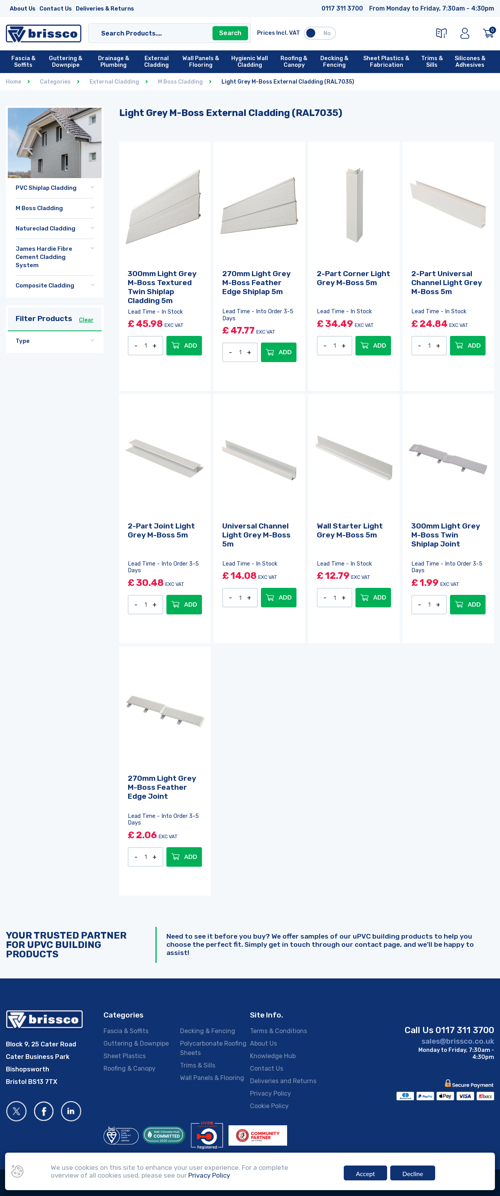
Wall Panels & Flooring (212, 1078)
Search (230, 33)
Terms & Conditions (278, 1031)
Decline (412, 1173)
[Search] (161, 33)
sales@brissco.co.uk (457, 1041)
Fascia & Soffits (126, 1031)
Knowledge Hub (273, 1056)
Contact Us (55, 8)
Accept (365, 1173)
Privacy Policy (270, 1093)
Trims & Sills (197, 1065)
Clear (86, 320)
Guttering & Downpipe (136, 1043)
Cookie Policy (269, 1106)
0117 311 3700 (342, 8)
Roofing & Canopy (129, 1068)
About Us (23, 8)
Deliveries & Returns (105, 8)
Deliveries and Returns (283, 1081)
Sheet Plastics (125, 1056)
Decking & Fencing (207, 1031)
